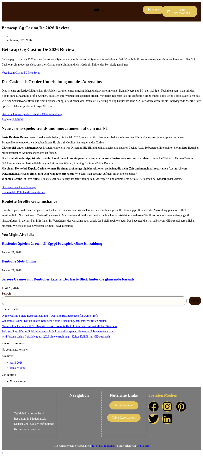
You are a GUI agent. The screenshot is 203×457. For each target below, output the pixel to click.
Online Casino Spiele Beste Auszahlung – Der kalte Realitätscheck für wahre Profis (50, 315)
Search (6, 293)
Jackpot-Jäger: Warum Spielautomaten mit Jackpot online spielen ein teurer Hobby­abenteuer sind (58, 331)
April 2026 (16, 362)
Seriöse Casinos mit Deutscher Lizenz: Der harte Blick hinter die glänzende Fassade (68, 279)
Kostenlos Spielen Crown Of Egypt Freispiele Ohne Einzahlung (52, 243)
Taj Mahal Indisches (104, 445)
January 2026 (17, 367)
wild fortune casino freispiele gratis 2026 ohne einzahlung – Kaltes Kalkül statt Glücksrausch (56, 336)
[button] (96, 10)
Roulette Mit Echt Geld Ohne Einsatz (23, 192)
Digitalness (142, 445)
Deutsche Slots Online (19, 261)
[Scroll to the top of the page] (2, 452)
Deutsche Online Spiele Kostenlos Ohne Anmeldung (32, 114)
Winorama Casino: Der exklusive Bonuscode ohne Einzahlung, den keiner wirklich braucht (54, 320)
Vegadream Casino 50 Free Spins (21, 72)
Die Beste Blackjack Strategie (19, 187)
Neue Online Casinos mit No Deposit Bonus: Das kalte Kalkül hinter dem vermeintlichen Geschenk (59, 326)
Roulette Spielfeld (12, 119)
